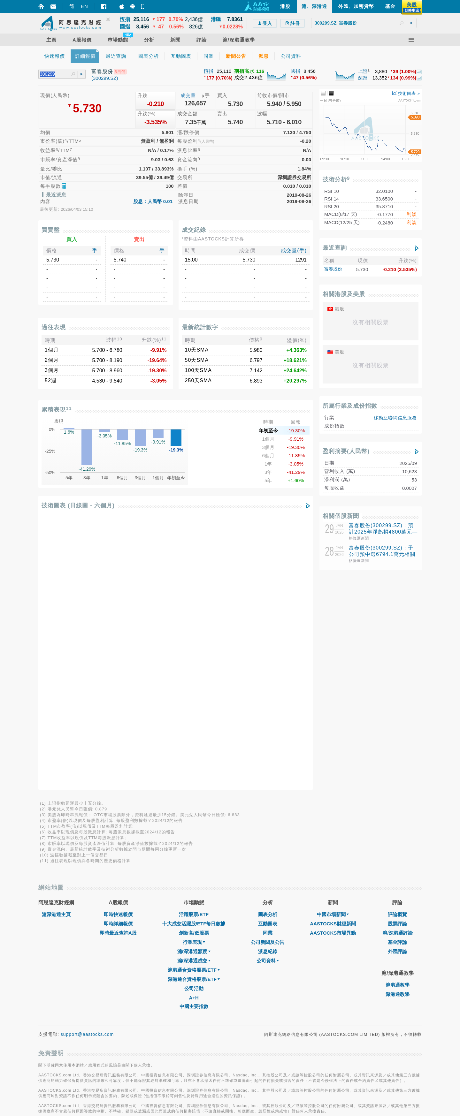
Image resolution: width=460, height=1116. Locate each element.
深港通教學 (398, 726)
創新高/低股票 (194, 664)
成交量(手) (294, 250)
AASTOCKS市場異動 (333, 664)
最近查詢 (335, 248)
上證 (362, 71)
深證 (362, 77)
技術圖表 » (406, 93)
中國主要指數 (194, 738)
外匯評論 (397, 683)
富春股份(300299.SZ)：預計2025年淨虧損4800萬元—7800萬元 (383, 532)
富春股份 (333, 268)
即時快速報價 (118, 646)
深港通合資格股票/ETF (194, 711)
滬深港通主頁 (56, 646)
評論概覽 (397, 646)
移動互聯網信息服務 (395, 417)
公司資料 (268, 692)
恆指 (208, 71)
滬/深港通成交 (194, 692)
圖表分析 (267, 646)
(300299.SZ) (104, 78)
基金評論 (397, 674)
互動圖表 (267, 655)
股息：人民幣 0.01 (152, 201)
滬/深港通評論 (397, 664)
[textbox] (364, 23)
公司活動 (193, 720)
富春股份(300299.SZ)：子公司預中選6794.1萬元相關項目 (382, 554)
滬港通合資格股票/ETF (194, 701)
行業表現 (194, 674)
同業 (267, 664)
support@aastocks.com (87, 766)
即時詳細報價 (118, 655)
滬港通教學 (398, 716)
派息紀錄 (267, 683)
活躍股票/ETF (194, 646)
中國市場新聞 (333, 646)
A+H (193, 729)
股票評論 (397, 655)
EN (84, 6)
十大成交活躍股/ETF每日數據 (194, 655)
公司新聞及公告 (267, 674)
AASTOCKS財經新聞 (333, 655)
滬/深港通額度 (194, 683)
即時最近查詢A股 (118, 664)
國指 (295, 71)
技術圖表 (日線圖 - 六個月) (78, 505)
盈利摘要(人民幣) (346, 451)
